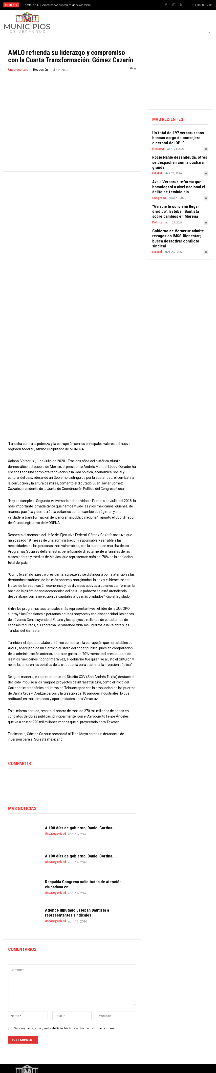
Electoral (158, 146)
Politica (157, 211)
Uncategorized (18, 69)
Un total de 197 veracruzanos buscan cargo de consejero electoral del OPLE (175, 136)
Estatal (156, 165)
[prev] (111, 5)
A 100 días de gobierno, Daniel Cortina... (80, 806)
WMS (66, 1067)
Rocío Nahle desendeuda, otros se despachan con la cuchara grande (179, 157)
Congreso (159, 188)
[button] (208, 31)
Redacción (40, 69)
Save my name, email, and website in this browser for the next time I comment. (66, 1006)
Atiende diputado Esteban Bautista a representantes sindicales (77, 891)
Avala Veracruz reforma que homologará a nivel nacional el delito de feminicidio (176, 178)
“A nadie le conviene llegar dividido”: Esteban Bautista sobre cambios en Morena (178, 201)
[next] (119, 5)
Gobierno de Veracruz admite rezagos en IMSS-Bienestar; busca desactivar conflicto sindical (179, 224)
